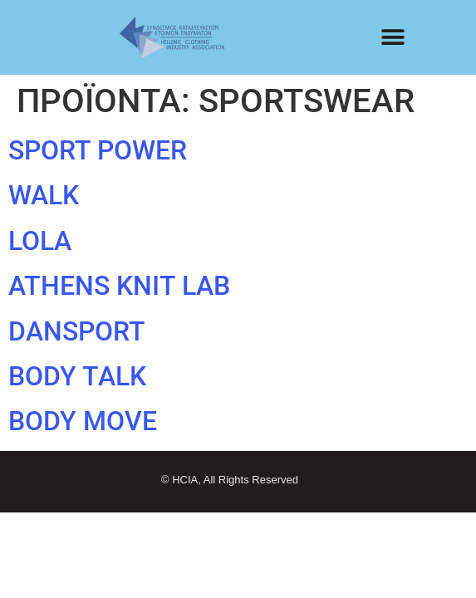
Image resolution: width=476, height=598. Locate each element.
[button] (393, 37)
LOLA (39, 241)
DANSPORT (76, 331)
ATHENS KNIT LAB (119, 285)
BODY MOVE (82, 421)
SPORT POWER (97, 150)
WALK (43, 195)
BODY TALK (77, 376)
